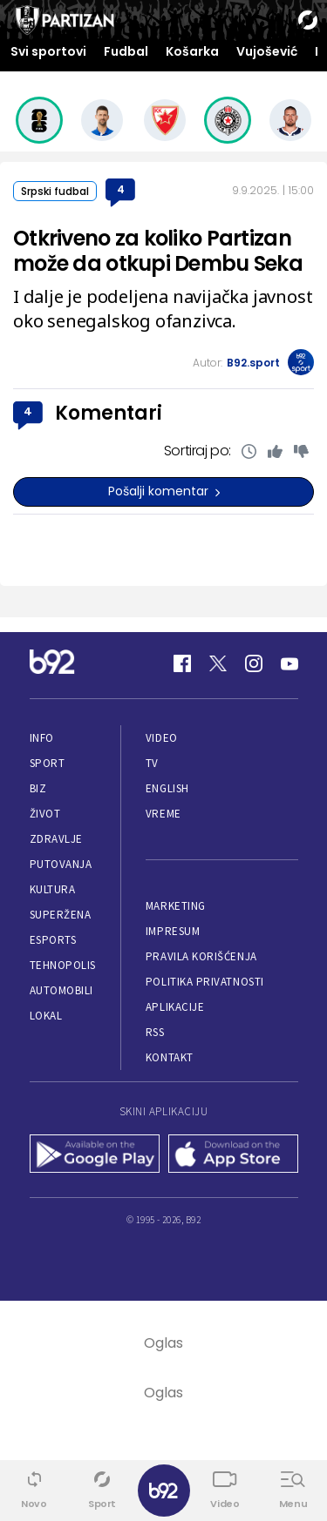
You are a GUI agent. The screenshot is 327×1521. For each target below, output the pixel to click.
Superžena (61, 914)
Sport (47, 763)
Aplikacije (175, 1006)
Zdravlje (56, 838)
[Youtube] (289, 663)
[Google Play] (95, 1155)
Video (162, 737)
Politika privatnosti (205, 981)
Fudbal (126, 51)
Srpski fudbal (55, 191)
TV (152, 763)
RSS (155, 1032)
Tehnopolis (63, 965)
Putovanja (61, 864)
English (167, 788)
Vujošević (266, 51)
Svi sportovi (48, 51)
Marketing (176, 905)
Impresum (173, 931)
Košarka (192, 51)
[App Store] (233, 1155)
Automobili (61, 990)
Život (45, 813)
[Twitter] (218, 663)
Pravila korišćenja (201, 956)
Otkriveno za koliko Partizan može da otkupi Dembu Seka (158, 251)
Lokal (46, 1015)
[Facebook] (182, 663)
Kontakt (170, 1057)
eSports (53, 939)
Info (42, 737)
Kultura (53, 889)
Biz (38, 788)
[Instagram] (253, 663)
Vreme (163, 813)
